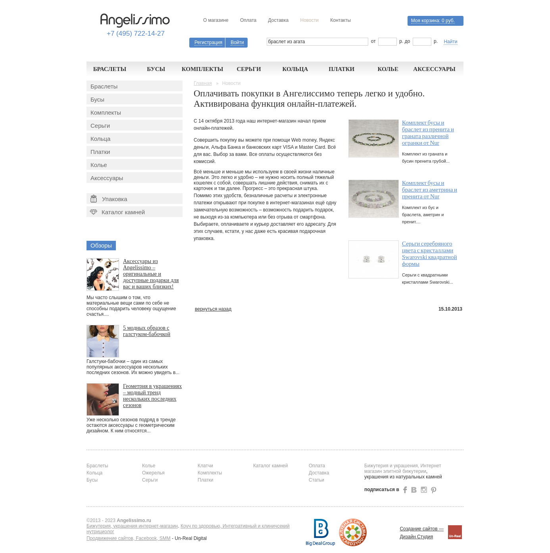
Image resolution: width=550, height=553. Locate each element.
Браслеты (110, 69)
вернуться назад (213, 309)
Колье (387, 69)
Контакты (340, 20)
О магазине (216, 20)
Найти (450, 41)
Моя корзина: (433, 20)
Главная (203, 83)
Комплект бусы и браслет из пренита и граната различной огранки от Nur (428, 132)
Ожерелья (153, 473)
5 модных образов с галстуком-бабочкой (146, 331)
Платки (341, 69)
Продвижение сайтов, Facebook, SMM (129, 538)
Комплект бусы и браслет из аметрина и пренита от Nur (429, 190)
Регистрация (208, 42)
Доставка (278, 20)
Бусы (156, 69)
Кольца (295, 69)
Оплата (248, 20)
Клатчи (205, 466)
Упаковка (108, 198)
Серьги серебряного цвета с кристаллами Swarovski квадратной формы (429, 253)
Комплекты (202, 69)
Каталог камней (116, 212)
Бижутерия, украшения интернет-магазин (132, 526)
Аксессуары (434, 69)
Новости (309, 20)
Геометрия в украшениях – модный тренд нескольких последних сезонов (152, 395)
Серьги (249, 69)
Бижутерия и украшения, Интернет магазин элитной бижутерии (402, 468)
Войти (237, 42)
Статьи (316, 480)
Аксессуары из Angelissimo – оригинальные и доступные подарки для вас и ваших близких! (151, 274)
